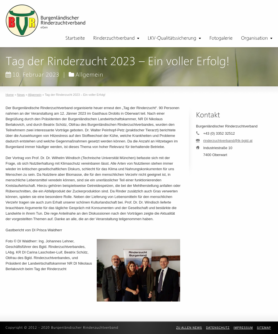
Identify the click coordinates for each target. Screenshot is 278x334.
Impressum (243, 327)
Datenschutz (218, 327)
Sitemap (264, 327)
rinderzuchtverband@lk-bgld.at (227, 141)
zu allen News (189, 327)
